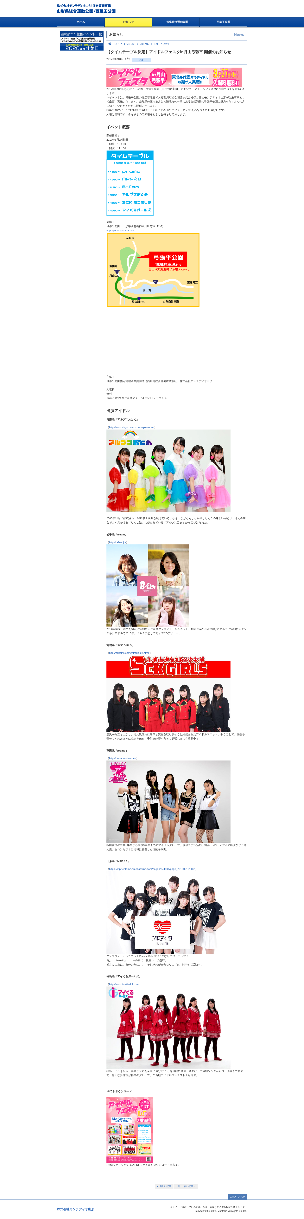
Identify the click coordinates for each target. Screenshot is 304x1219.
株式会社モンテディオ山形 (75, 1209)
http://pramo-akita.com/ (122, 758)
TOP (112, 44)
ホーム (81, 21)
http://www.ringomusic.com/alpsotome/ (131, 427)
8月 (153, 44)
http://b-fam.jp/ (117, 542)
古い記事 (190, 1186)
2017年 (142, 44)
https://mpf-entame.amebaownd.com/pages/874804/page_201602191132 (152, 869)
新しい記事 (163, 1186)
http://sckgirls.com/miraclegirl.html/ (129, 652)
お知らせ (128, 21)
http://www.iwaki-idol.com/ (124, 984)
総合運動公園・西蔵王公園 (86, 9)
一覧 (177, 1186)
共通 (164, 44)
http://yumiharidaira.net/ (120, 230)
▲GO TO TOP (237, 1196)
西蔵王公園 (223, 21)
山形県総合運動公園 (176, 21)
